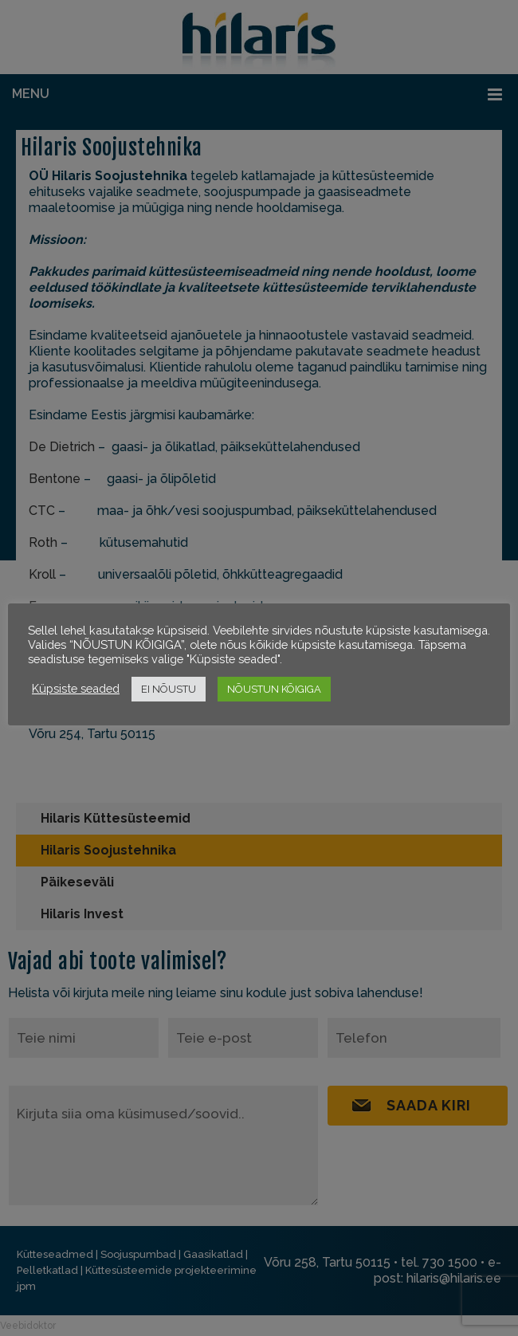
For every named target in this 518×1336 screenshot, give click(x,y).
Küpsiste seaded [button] (76, 688)
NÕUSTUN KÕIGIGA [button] (274, 689)
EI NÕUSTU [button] (168, 689)
